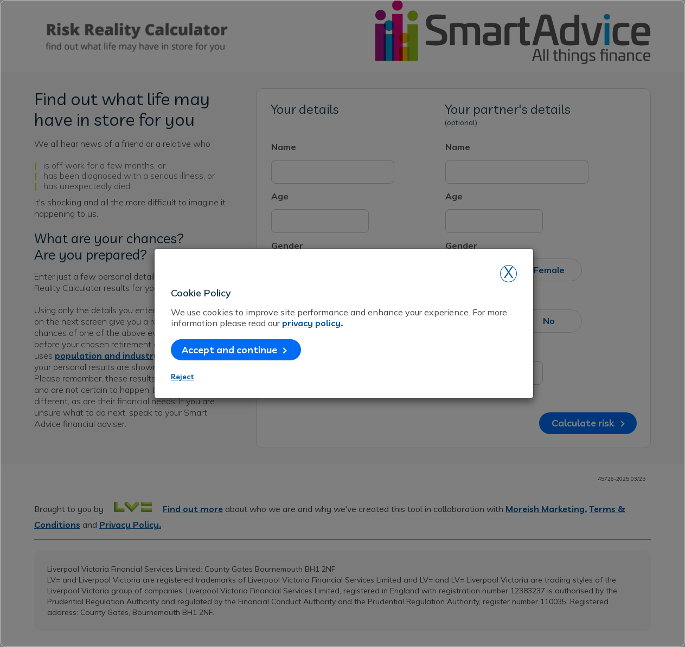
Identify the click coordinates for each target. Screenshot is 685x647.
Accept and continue (234, 350)
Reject (182, 376)
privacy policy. (312, 323)
